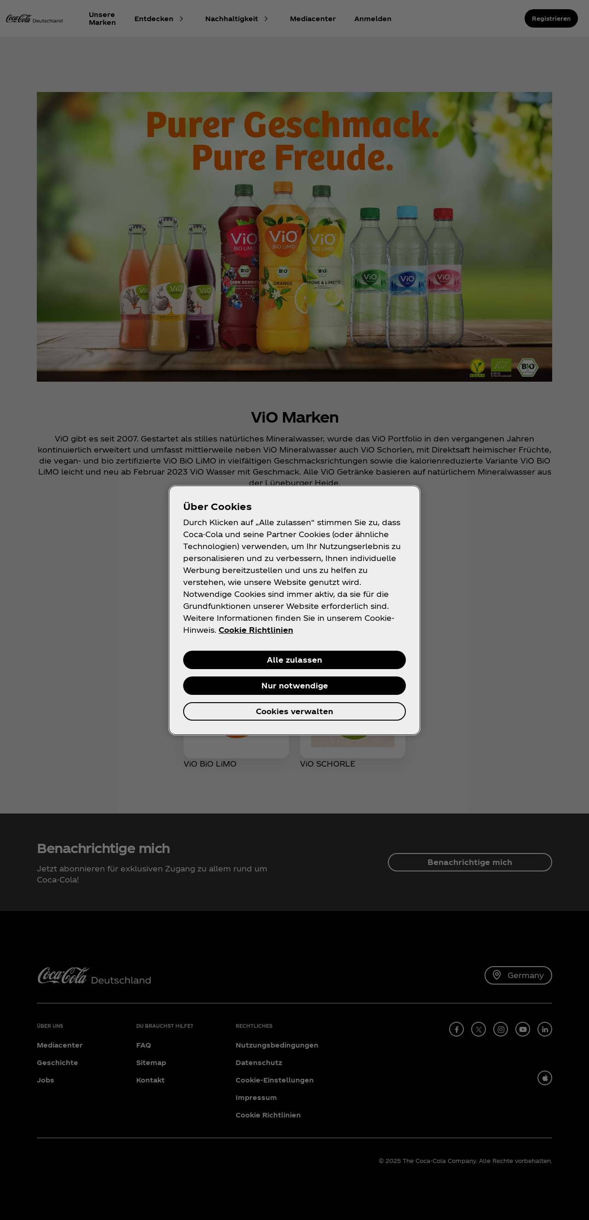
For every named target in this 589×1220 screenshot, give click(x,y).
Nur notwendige (294, 685)
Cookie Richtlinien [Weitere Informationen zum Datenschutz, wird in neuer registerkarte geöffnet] (256, 629)
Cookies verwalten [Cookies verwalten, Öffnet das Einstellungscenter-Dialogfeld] (294, 711)
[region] (294, 610)
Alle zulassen (294, 659)
